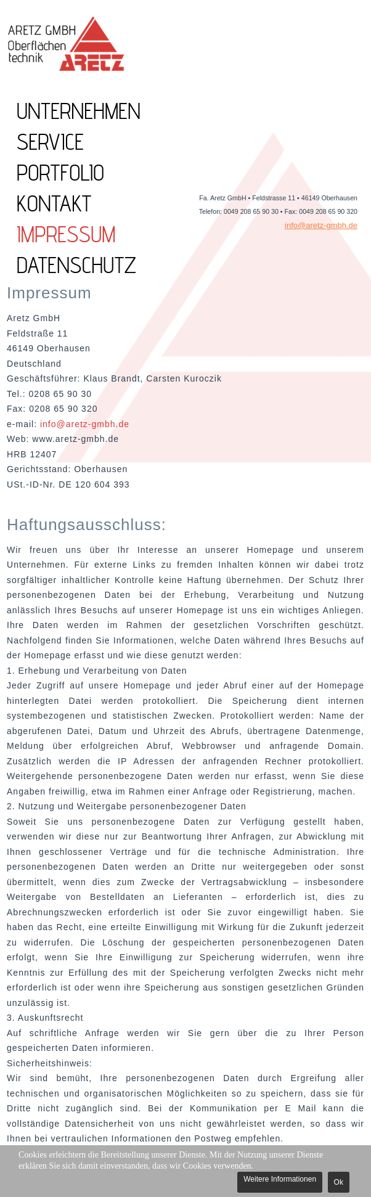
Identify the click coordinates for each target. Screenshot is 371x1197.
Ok (338, 1182)
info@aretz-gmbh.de (321, 225)
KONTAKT (54, 203)
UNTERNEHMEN (79, 111)
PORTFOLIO (60, 172)
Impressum (66, 234)
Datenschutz (76, 265)
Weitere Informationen (279, 1179)
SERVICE (50, 142)
